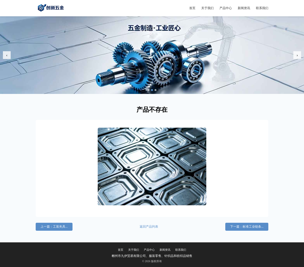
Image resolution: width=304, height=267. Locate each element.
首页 (192, 8)
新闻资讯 (244, 8)
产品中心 (225, 8)
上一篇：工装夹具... (54, 226)
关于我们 (207, 8)
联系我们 (262, 8)
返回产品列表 (149, 226)
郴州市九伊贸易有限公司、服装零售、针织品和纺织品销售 (152, 255)
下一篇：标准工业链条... (246, 226)
